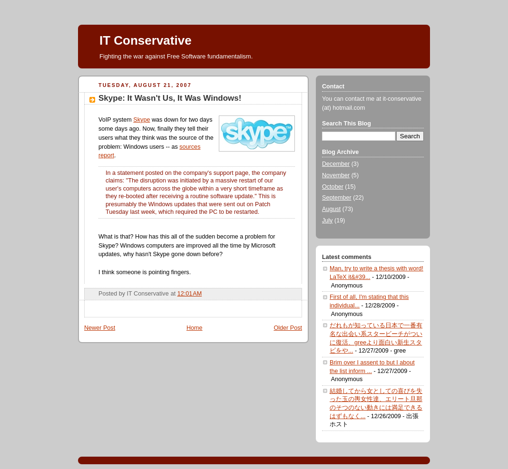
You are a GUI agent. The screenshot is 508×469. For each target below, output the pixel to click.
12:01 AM (189, 293)
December (336, 164)
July (327, 220)
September (337, 197)
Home (194, 328)
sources (189, 147)
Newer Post (99, 328)
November (336, 175)
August (331, 209)
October (332, 186)
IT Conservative (145, 40)
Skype (141, 119)
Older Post (288, 328)
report (106, 155)
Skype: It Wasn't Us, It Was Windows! (169, 98)
